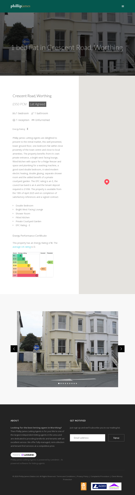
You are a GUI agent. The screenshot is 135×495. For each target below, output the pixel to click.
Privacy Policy (82, 476)
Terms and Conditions (65, 476)
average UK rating (25, 246)
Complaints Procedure (100, 476)
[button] (106, 181)
